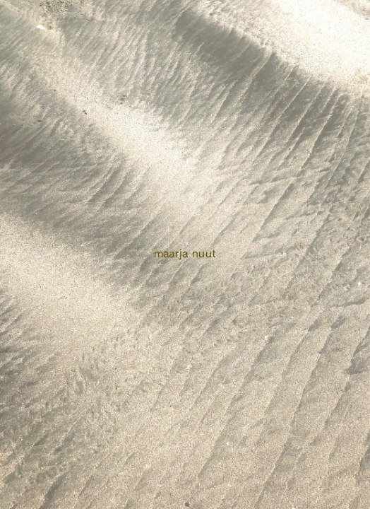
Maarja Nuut (185, 254)
